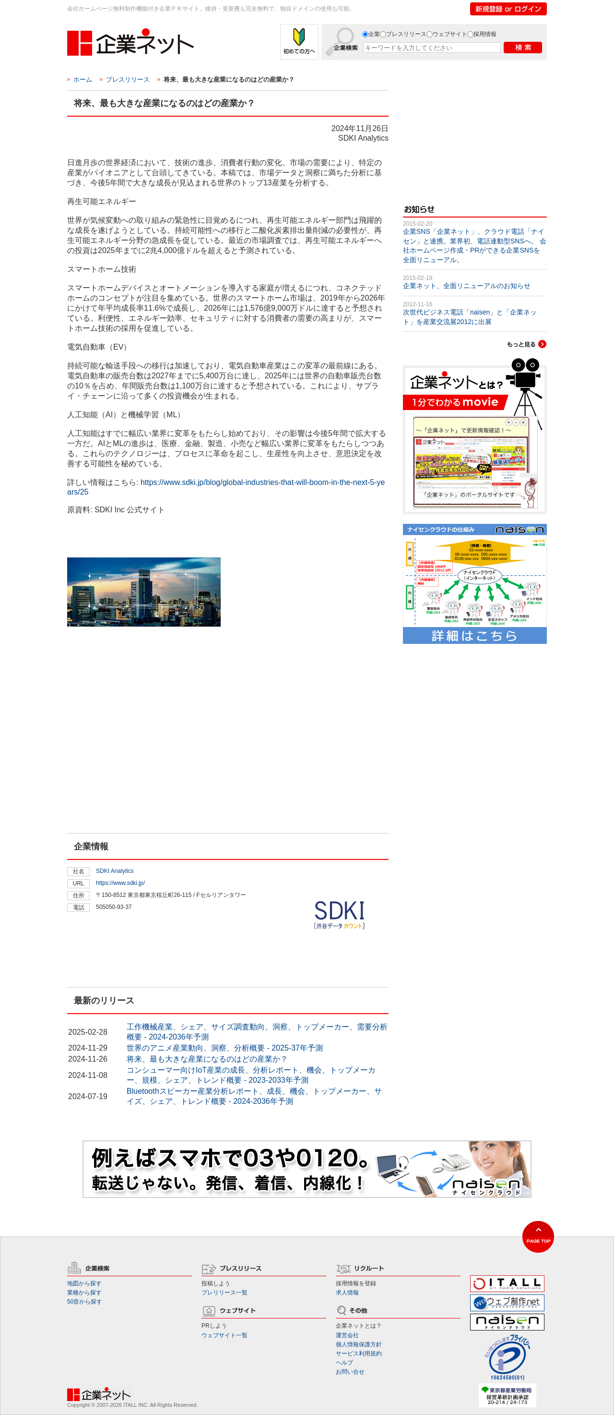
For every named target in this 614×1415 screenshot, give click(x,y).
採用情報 (484, 34)
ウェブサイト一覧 (224, 1335)
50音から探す (84, 1301)
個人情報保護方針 (359, 1344)
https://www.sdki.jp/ (120, 883)
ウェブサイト (450, 34)
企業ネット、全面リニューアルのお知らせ (467, 286)
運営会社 (347, 1335)
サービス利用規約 (359, 1353)
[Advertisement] (139, 770)
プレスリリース (406, 34)
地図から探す (84, 1283)
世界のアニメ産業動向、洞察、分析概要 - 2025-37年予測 (225, 1048)
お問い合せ (350, 1371)
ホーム (82, 79)
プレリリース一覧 (224, 1292)
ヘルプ (344, 1362)
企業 (374, 34)
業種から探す (84, 1292)
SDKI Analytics (115, 871)
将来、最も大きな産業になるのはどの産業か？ (207, 1059)
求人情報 (347, 1292)
